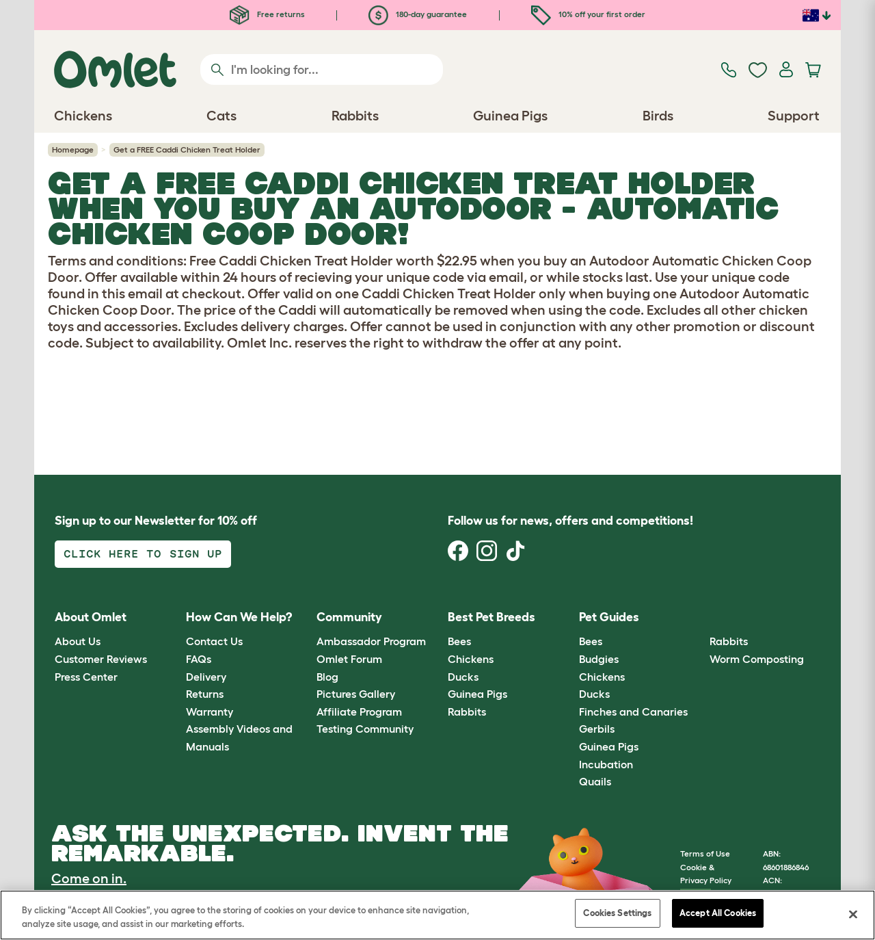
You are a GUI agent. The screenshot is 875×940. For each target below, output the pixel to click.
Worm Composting (757, 659)
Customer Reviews (101, 659)
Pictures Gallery (356, 694)
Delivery (206, 676)
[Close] (853, 914)
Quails (595, 781)
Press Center (86, 676)
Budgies (599, 659)
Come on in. (88, 878)
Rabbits (467, 711)
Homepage (73, 149)
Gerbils (597, 728)
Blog (327, 676)
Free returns (267, 14)
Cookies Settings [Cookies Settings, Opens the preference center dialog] (617, 913)
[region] (437, 915)
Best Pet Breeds (491, 617)
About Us (77, 641)
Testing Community (365, 728)
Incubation (606, 764)
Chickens (471, 659)
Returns (205, 694)
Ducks (463, 676)
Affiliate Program (359, 711)
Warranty (209, 711)
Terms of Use (705, 853)
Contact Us (214, 641)
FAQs (198, 659)
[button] (699, 617)
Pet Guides (609, 617)
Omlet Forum (349, 659)
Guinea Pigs (477, 694)
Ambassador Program (371, 641)
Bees (459, 641)
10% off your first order (588, 14)
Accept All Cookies (717, 913)
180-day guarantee (417, 14)
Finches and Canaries (633, 711)
